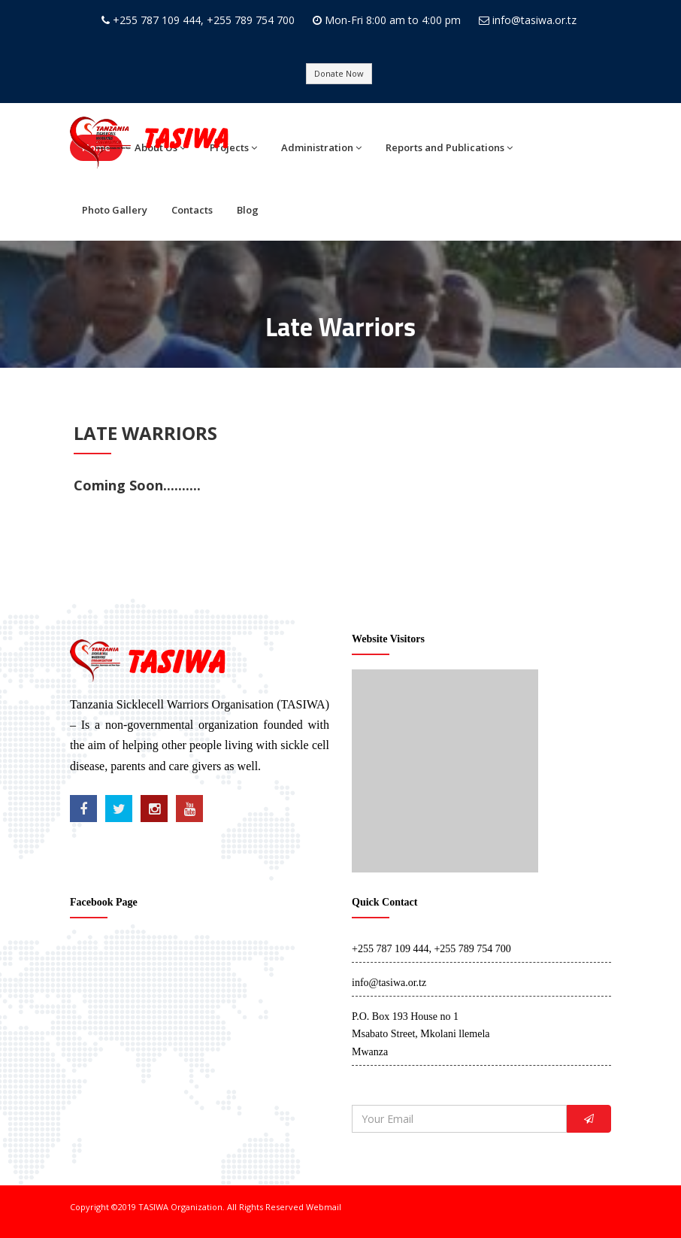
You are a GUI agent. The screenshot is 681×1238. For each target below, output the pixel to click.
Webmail (323, 1206)
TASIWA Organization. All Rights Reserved (222, 1206)
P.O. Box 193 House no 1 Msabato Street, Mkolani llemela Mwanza (421, 1034)
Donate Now (339, 73)
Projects (233, 147)
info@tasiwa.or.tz (534, 20)
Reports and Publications (449, 147)
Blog (248, 210)
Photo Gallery (114, 210)
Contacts (192, 210)
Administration (321, 147)
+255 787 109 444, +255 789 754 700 (204, 20)
